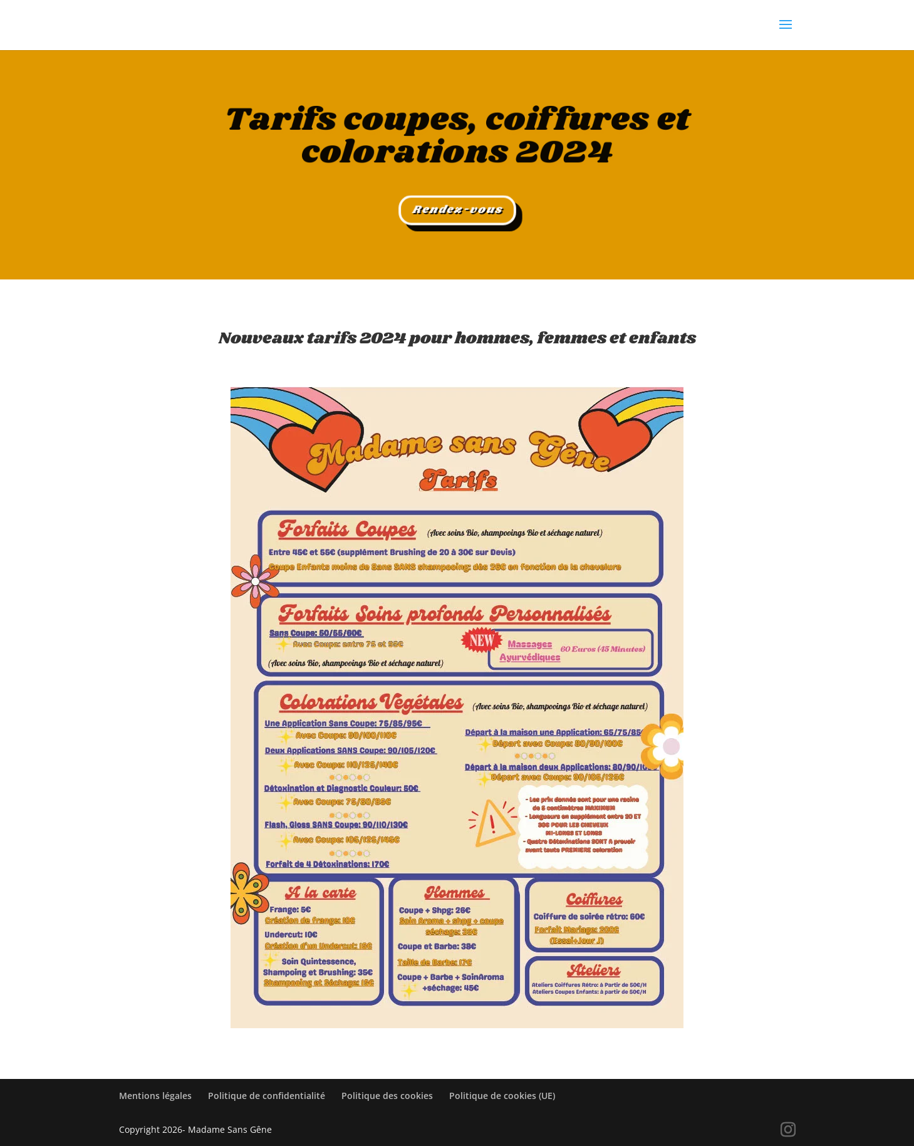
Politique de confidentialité (266, 1096)
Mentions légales (155, 1096)
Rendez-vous (457, 210)
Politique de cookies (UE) (502, 1096)
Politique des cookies (387, 1096)
